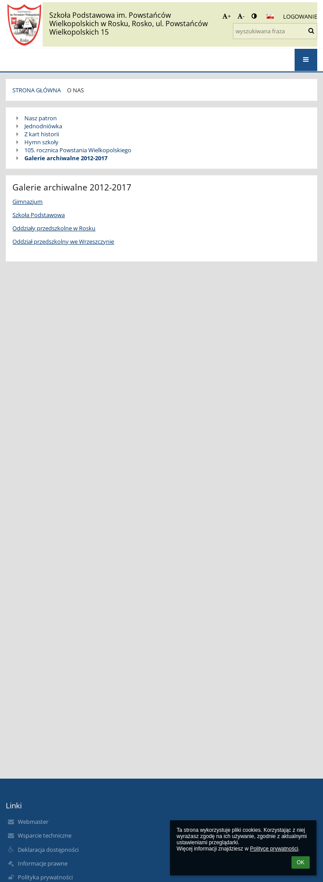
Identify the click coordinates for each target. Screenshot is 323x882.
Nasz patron (40, 118)
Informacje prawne (42, 863)
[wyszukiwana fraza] (275, 31)
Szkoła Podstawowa (38, 215)
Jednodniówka (43, 126)
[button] (270, 16)
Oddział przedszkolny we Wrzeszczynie (63, 241)
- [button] (240, 16)
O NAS (75, 90)
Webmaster (33, 822)
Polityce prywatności (274, 849)
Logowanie (300, 16)
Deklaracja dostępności (48, 850)
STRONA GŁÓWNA (36, 90)
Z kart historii (41, 134)
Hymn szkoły (41, 142)
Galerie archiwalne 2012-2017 (65, 158)
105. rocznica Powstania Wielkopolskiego (77, 150)
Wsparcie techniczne (44, 835)
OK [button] (300, 862)
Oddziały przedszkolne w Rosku (53, 228)
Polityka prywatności (45, 877)
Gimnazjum (27, 202)
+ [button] (226, 16)
